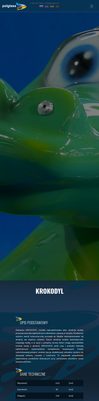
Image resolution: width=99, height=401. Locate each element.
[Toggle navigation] (91, 6)
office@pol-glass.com (52, 3)
